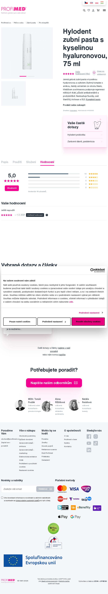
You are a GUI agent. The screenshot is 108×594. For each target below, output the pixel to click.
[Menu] (104, 10)
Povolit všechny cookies (88, 321)
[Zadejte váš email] (19, 489)
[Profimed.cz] (13, 10)
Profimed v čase (70, 439)
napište (62, 355)
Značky (44, 442)
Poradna (45, 439)
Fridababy (46, 456)
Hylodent (73, 110)
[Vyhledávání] (84, 10)
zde (71, 302)
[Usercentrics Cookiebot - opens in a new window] (92, 270)
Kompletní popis (93, 99)
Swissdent (46, 460)
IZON (96, 581)
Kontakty (67, 446)
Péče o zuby (18, 23)
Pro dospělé (43, 23)
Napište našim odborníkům (54, 382)
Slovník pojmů (47, 446)
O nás (66, 436)
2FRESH (103, 581)
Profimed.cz (6, 23)
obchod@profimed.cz (10, 439)
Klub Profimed (47, 453)
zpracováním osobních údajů (27, 500)
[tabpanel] (27, 53)
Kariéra (67, 443)
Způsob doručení (26, 439)
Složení (31, 161)
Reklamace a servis (49, 449)
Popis (4, 161)
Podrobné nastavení (89, 312)
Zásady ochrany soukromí (49, 581)
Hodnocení (47, 161)
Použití (17, 161)
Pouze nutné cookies (19, 321)
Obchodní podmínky (27, 436)
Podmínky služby (64, 581)
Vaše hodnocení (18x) (82, 73)
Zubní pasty (31, 23)
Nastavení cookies (26, 470)
